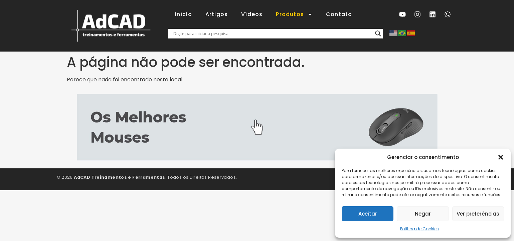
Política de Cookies (419, 229)
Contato (339, 14)
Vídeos (252, 14)
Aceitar (367, 213)
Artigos (216, 14)
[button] (500, 157)
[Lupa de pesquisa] (378, 33)
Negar (423, 213)
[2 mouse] (257, 159)
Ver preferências (478, 213)
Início (183, 14)
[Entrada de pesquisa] (272, 33)
